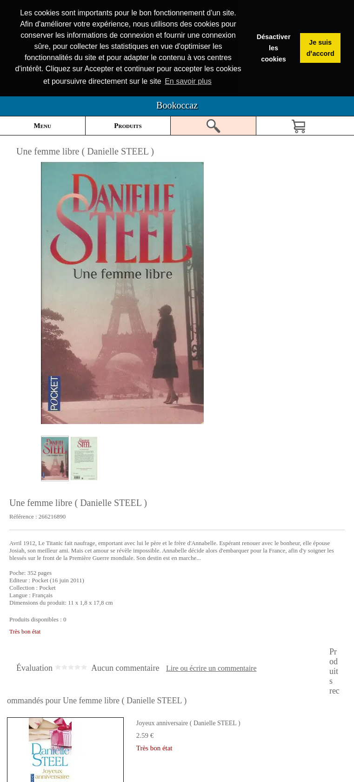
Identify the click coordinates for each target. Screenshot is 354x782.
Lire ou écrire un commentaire (211, 668)
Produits (127, 125)
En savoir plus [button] (188, 81)
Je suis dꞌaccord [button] (320, 48)
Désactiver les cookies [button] (274, 48)
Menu (42, 125)
